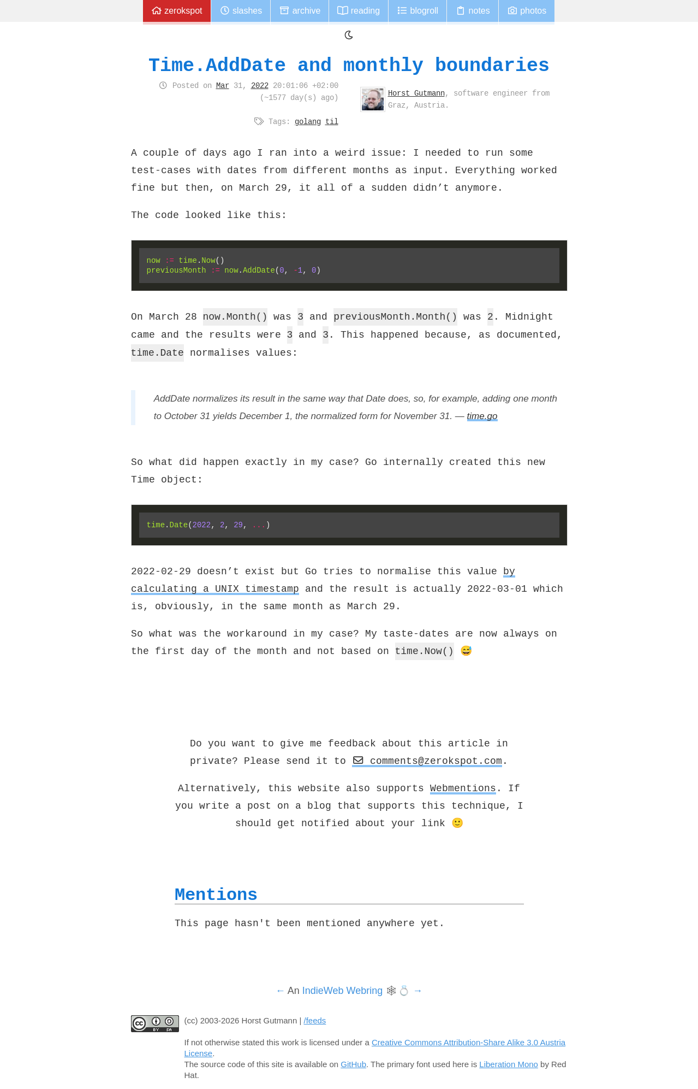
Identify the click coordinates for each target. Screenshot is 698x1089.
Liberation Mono (508, 1064)
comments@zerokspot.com (427, 760)
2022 (260, 85)
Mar (222, 85)
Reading (358, 10)
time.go (482, 416)
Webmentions (463, 787)
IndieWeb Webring (342, 990)
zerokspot (176, 10)
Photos (526, 10)
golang (308, 121)
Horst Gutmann (416, 93)
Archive (299, 10)
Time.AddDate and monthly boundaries (349, 65)
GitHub (353, 1064)
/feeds (315, 1020)
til (331, 121)
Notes (472, 10)
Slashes (241, 10)
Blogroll (417, 10)
